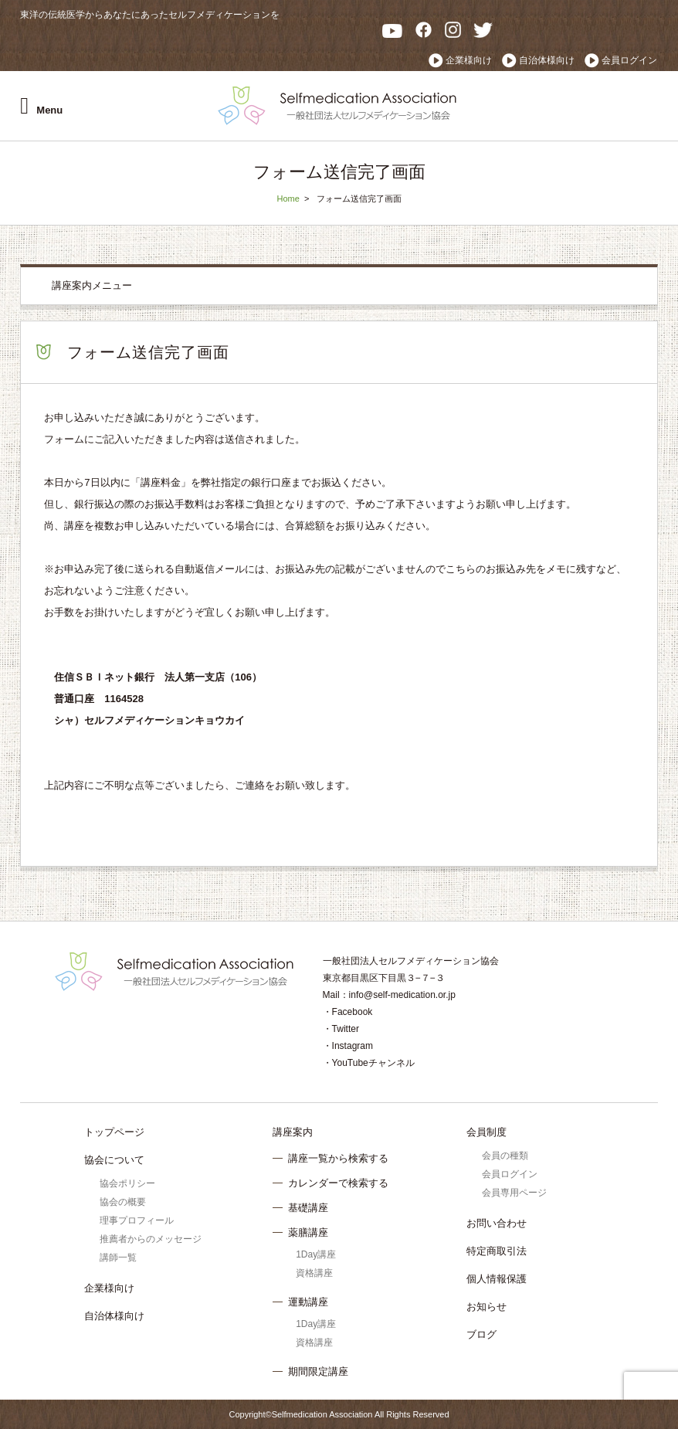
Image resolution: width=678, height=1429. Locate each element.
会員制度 (486, 1132)
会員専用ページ (514, 1192)
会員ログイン (629, 60)
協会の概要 (123, 1201)
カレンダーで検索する (338, 1183)
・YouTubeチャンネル (369, 1062)
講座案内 (293, 1132)
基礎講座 (308, 1207)
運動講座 (308, 1302)
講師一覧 (118, 1257)
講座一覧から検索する (338, 1158)
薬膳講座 (308, 1232)
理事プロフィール (137, 1220)
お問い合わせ (496, 1223)
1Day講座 (316, 1254)
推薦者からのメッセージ (151, 1239)
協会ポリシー (127, 1183)
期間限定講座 (318, 1371)
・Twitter (341, 1028)
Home (287, 198)
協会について (114, 1160)
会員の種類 (505, 1155)
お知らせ (486, 1306)
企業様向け (469, 60)
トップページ (114, 1132)
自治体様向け (547, 60)
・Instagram (348, 1045)
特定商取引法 (496, 1251)
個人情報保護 (496, 1279)
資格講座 (314, 1273)
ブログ (481, 1334)
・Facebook (348, 1011)
